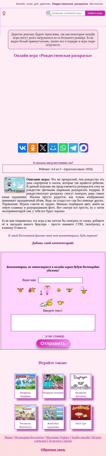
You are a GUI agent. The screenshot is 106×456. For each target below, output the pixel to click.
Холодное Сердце (60, 440)
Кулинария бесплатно (29, 437)
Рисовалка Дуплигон (81, 393)
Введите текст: (53, 310)
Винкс (9, 437)
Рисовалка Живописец (25, 423)
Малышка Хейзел (57, 437)
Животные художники (53, 423)
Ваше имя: (29, 280)
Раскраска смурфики (25, 393)
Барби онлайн (81, 437)
